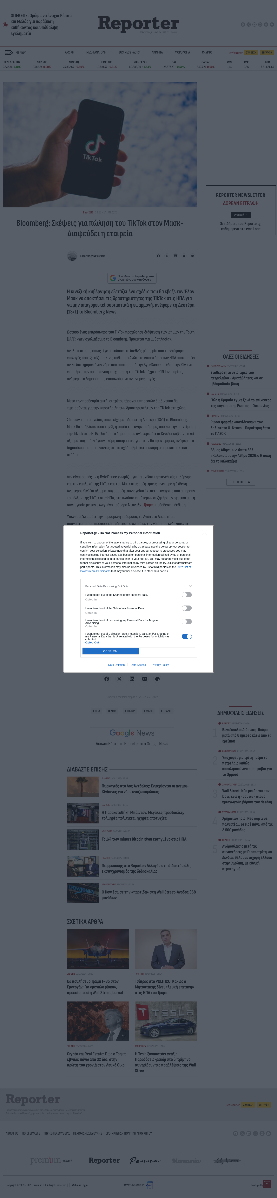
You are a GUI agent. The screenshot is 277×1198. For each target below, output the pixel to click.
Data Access (138, 664)
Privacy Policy (160, 664)
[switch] (187, 594)
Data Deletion (116, 664)
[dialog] (138, 599)
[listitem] (138, 586)
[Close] (205, 533)
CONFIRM (110, 651)
